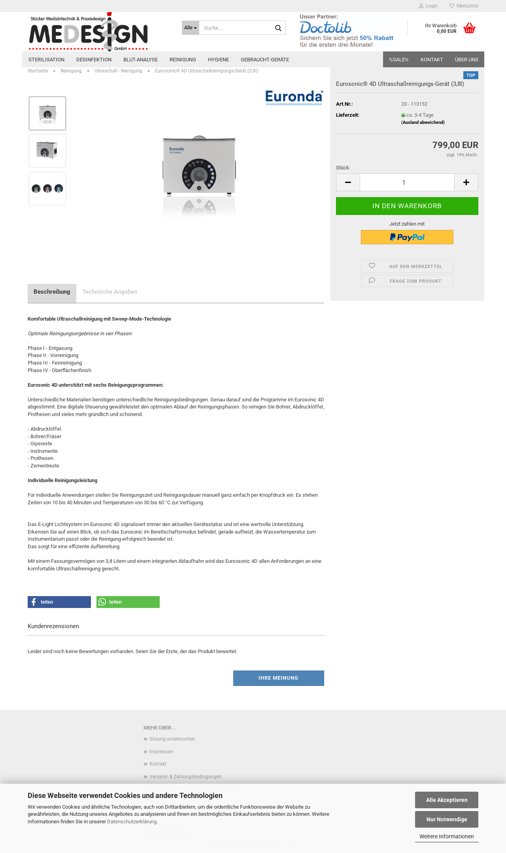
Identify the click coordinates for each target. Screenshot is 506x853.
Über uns (466, 60)
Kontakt (432, 60)
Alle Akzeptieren (447, 800)
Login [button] (428, 6)
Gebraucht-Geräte (265, 60)
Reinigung (183, 60)
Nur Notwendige (447, 819)
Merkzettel (463, 6)
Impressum (161, 751)
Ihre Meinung (278, 678)
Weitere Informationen (446, 836)
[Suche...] (190, 28)
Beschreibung (52, 291)
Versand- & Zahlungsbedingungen (185, 776)
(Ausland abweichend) (423, 122)
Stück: (343, 168)
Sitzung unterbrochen (172, 739)
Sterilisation (46, 60)
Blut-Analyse (140, 60)
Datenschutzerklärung (132, 822)
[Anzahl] (407, 182)
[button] (348, 182)
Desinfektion (93, 60)
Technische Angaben (109, 291)
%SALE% (399, 60)
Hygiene (218, 60)
